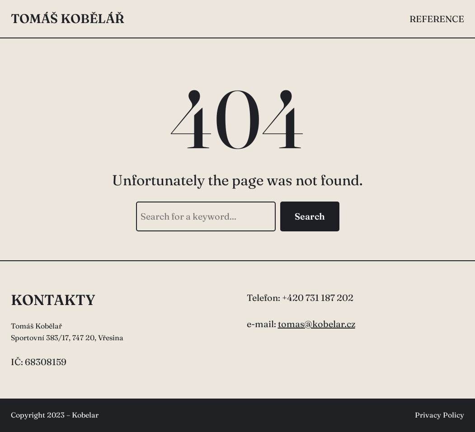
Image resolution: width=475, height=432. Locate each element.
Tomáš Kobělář (67, 18)
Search (310, 216)
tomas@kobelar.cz (316, 323)
